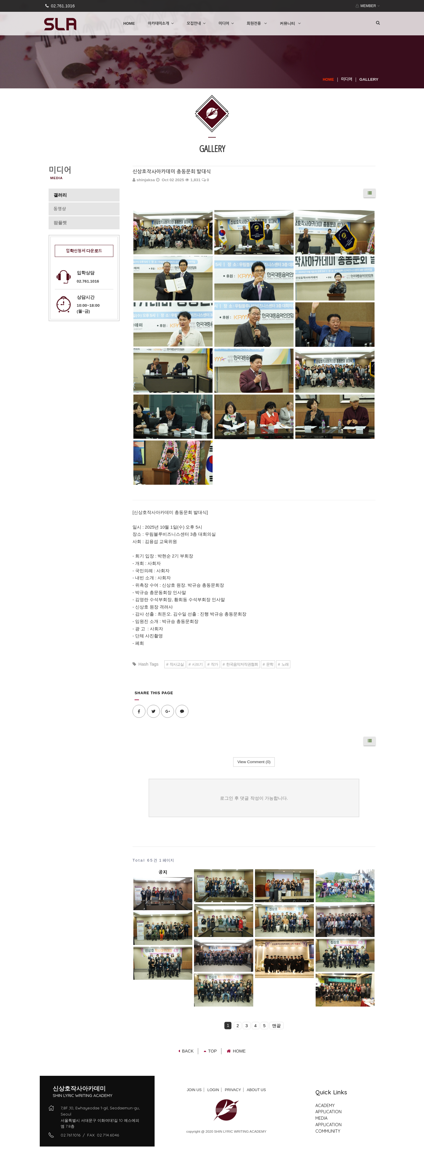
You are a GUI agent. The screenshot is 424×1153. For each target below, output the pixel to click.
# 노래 (283, 664)
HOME (129, 23)
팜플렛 (60, 222)
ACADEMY (325, 1105)
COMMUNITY (327, 1131)
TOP (210, 1051)
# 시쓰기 (195, 664)
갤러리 (60, 195)
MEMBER (367, 6)
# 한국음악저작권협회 (240, 664)
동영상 (60, 209)
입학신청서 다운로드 (84, 251)
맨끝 (276, 1025)
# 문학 (268, 664)
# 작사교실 (175, 664)
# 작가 (212, 664)
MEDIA (321, 1118)
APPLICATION (328, 1111)
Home (236, 1051)
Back (186, 1051)
